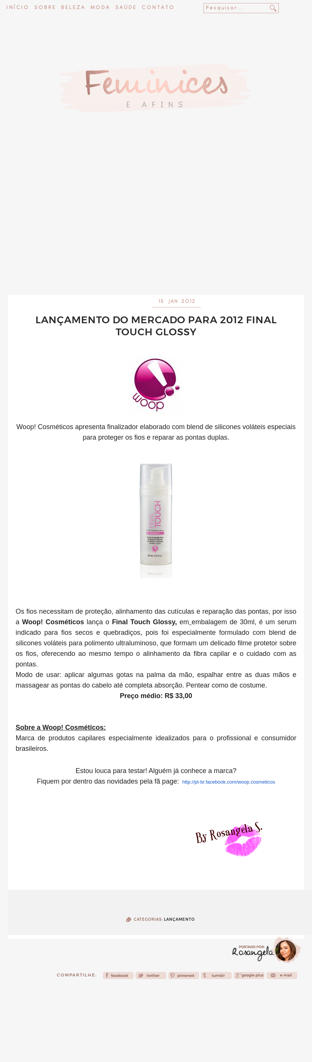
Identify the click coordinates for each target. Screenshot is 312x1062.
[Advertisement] (156, 221)
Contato (158, 7)
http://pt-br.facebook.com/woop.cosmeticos (228, 782)
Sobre (45, 7)
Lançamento (179, 919)
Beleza (73, 7)
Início (17, 7)
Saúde (126, 7)
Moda (100, 7)
